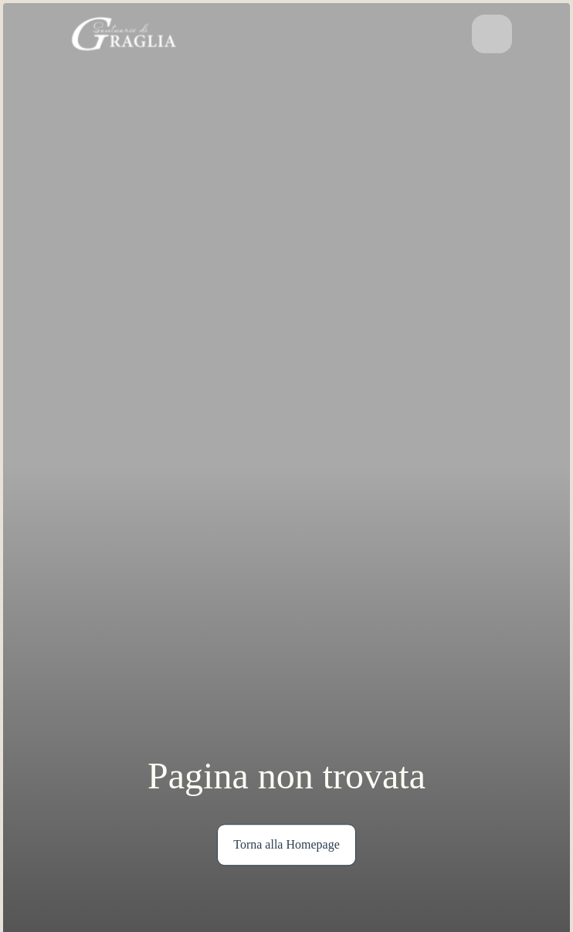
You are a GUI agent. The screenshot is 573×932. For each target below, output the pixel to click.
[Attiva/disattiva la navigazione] (492, 34)
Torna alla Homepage (286, 844)
